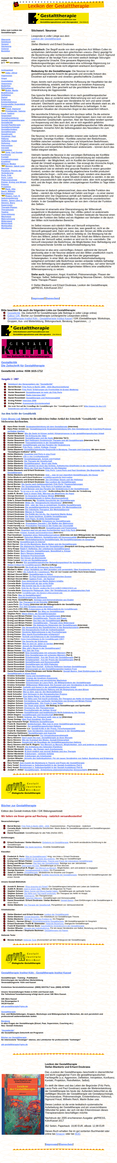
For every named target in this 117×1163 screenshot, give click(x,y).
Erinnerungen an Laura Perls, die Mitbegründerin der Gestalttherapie (58, 682)
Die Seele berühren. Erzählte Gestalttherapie (46, 516)
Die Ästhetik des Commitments (36, 572)
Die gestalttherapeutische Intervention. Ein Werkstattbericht (53, 507)
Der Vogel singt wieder (34, 705)
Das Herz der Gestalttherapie (46, 616)
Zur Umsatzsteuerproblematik (54, 735)
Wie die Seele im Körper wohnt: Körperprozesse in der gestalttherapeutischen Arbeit (64, 433)
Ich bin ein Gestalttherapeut (34, 560)
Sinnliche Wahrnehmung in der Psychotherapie (44, 632)
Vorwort (5, 44)
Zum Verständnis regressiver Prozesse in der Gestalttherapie (56, 731)
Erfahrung (6, 99)
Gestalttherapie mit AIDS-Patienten (41, 664)
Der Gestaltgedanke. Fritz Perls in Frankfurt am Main (46, 486)
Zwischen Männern (33, 898)
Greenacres (29, 896)
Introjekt (5, 148)
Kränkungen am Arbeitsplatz (38, 756)
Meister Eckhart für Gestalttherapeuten (24, 565)
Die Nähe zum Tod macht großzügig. (40, 893)
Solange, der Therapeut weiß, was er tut (43, 717)
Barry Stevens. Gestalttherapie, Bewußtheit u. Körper (46, 551)
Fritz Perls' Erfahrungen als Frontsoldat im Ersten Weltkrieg (50, 389)
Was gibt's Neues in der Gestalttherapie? (41, 648)
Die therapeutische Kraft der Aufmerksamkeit (43, 630)
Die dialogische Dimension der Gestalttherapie (42, 546)
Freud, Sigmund (13, 109)
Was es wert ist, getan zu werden (37, 643)
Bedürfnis (6, 86)
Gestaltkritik (7, 122)
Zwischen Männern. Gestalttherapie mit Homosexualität (50, 537)
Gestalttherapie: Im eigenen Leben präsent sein (42, 593)
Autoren (5, 49)
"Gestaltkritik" (7, 1030)
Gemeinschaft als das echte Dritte (38, 583)
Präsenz (5, 184)
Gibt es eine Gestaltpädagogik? (36, 456)
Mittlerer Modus (8, 164)
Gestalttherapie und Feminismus (61, 528)
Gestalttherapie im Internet (32, 542)
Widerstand (6, 221)
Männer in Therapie (34, 512)
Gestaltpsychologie (10, 127)
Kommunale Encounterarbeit (36, 403)
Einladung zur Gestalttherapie (56, 521)
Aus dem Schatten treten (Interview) (36, 606)
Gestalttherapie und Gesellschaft (37, 715)
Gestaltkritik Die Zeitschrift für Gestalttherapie (23, 364)
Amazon (60, 1134)
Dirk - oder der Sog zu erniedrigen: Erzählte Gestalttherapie (53, 505)
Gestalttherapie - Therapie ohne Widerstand (53, 623)
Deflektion (6, 95)
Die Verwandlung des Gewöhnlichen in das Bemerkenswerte (50, 627)
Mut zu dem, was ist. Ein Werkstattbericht (42, 692)
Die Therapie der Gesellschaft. (37, 905)
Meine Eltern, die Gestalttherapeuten (39, 614)
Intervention (6, 145)
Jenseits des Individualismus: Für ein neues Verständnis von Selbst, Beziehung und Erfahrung (68, 758)
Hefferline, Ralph (9, 141)
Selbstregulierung (9, 198)
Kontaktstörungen (9, 159)
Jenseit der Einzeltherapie (34, 646)
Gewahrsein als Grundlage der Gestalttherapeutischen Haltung (51, 742)
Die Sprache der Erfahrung (35, 641)
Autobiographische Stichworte (32, 597)
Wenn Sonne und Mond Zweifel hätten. (41, 891)
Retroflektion (7, 193)
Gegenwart (6, 115)
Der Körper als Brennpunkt (33, 558)
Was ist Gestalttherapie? (29, 595)
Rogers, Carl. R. (12, 196)
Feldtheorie (6, 106)
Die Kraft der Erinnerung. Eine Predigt (43, 567)
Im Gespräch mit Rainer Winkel (39, 496)
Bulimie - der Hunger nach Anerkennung (44, 749)
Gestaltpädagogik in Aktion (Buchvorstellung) (46, 498)
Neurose (5, 168)
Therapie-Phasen (9, 207)
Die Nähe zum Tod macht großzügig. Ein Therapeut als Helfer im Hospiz (57, 699)
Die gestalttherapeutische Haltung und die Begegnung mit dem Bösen (56, 689)
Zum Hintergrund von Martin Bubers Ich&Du (42, 581)
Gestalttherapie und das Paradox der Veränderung (46, 445)
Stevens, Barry (8, 203)
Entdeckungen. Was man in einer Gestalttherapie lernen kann (56, 724)
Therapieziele (7, 210)
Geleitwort (6, 42)
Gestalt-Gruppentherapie (13, 120)
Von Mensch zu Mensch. (46, 868)
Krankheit (5, 161)
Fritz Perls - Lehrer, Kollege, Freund (39, 447)
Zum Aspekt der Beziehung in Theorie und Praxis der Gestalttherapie (52, 763)
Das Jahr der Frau (30, 650)
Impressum (38, 298)
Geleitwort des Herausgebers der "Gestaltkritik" (30, 384)
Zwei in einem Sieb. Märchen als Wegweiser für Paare (49, 493)
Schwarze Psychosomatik (33, 555)
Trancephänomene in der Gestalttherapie (44, 442)
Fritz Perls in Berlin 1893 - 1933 (35, 826)
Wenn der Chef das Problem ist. (38, 919)
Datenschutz (52, 298)
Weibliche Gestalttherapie (42, 721)
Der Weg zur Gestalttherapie (51, 611)
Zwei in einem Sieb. (32, 889)
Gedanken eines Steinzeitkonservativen (41, 535)
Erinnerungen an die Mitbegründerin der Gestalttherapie (53, 609)
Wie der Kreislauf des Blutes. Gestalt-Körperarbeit (45, 740)
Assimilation (7, 81)
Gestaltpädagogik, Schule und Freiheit (42, 459)
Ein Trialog (25, 604)
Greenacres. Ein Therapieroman (39, 708)
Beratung (5, 1021)
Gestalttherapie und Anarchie (42, 733)
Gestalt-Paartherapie (11, 125)
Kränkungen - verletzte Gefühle (39, 754)
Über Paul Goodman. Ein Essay (36, 719)
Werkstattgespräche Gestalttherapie (48, 921)
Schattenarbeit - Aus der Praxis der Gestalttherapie (49, 657)
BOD (77, 1134)
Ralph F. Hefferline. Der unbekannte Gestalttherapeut (45, 549)
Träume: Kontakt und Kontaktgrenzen (36, 532)
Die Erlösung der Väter (36, 436)
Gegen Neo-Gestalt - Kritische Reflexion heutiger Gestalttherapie (55, 666)
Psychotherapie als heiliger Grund (40, 710)
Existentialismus (9, 102)
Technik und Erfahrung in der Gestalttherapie (43, 636)
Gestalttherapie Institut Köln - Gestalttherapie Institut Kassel (36, 972)
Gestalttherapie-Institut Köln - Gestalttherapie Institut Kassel (39, 318)
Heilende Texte (30, 940)
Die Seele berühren (33, 847)
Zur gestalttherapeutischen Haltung (44, 726)
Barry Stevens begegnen (32, 553)
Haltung (5, 138)
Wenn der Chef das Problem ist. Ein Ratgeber (45, 468)
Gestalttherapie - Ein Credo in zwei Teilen (43, 703)
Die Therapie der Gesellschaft (38, 461)
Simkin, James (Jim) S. (12, 200)
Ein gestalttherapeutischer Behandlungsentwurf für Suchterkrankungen (57, 562)
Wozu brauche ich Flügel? (36, 886)
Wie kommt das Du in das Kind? (37, 586)
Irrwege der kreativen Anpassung (41, 678)
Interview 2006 (29, 400)
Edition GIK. (13, 315)
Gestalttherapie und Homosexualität (43, 398)
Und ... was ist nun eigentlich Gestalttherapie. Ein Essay (71, 475)
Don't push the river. (30, 865)
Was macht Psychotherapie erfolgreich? (41, 634)
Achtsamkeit (7, 70)
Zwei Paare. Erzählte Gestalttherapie (42, 519)
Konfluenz (6, 154)
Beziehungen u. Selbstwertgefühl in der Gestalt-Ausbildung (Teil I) (51, 765)
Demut (4, 97)
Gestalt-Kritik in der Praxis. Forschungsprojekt (53, 728)
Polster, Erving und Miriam (13, 182)
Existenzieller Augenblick (13, 104)
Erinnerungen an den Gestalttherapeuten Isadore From (51, 669)
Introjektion (6, 150)
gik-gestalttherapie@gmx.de (14, 1006)
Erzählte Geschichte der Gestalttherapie (56, 500)
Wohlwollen (6, 226)
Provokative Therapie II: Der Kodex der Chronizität (49, 525)
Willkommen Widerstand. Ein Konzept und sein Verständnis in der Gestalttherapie (64, 685)
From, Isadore (7, 113)
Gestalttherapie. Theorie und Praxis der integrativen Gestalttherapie (62, 861)
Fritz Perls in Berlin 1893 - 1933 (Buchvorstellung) (45, 387)
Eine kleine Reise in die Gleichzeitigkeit (41, 696)
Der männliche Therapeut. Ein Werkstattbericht (47, 509)
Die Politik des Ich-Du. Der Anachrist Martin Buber (48, 514)
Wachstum (6, 216)
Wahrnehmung (8, 219)
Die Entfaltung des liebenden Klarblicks (43, 747)
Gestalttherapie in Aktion (41, 574)
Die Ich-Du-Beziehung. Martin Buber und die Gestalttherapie (48, 544)
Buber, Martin (11, 90)
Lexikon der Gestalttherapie (46, 38)
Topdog (4, 212)
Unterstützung (8, 214)
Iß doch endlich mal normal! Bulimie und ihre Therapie (50, 751)
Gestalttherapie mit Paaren (56, 930)
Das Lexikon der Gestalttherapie (60, 482)
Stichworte (6, 46)
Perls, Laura (6, 177)
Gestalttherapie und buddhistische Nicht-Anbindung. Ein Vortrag (54, 712)
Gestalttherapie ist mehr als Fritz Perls (44, 392)
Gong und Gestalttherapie (38, 676)
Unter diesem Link (11, 418)
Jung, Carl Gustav (13, 152)
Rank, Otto (10, 189)
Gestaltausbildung (9, 118)
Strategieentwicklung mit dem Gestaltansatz (46, 426)
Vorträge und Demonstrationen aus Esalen (54, 600)
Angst (4, 78)
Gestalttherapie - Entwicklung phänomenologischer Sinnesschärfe (56, 770)
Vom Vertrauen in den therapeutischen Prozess (45, 694)
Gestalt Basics (67, 900)
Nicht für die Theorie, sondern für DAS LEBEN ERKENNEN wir (49, 588)
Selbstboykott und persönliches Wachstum (46, 680)
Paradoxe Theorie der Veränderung (11, 172)
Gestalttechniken (9, 129)
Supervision (6, 205)
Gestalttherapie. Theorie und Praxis (50, 618)
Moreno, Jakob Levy (15, 166)
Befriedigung (7, 88)
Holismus (5, 143)
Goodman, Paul (8, 136)
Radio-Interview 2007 (36, 395)
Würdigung (6, 228)
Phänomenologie (9, 180)
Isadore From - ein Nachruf (42, 579)
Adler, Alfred (11, 73)
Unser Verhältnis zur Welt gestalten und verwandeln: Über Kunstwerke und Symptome (64, 569)
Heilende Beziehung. (55, 923)
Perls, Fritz (6, 175)
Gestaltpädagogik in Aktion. (37, 870)
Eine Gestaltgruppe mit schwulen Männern (45, 653)
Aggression (6, 75)
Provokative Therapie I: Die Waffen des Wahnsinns (49, 523)
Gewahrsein (6, 134)
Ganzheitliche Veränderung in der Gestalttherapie (62, 926)
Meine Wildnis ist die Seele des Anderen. (37, 859)
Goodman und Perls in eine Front (39, 454)
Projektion (6, 187)
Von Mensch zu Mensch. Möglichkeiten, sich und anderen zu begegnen (74, 744)
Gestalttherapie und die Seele (39, 438)
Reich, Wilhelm (8, 191)
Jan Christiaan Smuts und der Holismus (64, 479)
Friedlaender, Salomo (15, 111)
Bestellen (5, 51)
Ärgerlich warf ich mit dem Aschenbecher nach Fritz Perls (48, 530)
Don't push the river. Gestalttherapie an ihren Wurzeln (47, 738)
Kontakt (5, 157)
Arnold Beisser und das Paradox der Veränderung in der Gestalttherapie (55, 489)
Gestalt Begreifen (31, 917)
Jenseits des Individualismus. (37, 928)
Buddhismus (7, 93)
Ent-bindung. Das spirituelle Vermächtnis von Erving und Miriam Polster (58, 701)
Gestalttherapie (8, 132)
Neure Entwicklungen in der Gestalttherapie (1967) (42, 639)
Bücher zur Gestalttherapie (18, 805)
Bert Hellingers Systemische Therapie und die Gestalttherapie (54, 440)
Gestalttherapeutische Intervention (57, 477)
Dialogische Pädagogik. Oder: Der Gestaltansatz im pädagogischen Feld (56, 590)
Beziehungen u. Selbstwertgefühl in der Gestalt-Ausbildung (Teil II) (51, 767)
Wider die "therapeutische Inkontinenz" (43, 503)
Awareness (6, 83)
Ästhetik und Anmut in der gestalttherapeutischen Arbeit (49, 687)
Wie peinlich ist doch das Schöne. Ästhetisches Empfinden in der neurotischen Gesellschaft (67, 466)
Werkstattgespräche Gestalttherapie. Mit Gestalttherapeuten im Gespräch (59, 539)
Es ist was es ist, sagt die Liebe (34, 491)
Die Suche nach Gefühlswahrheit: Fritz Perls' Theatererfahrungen (52, 484)
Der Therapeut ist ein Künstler (34, 602)
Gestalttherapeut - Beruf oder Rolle (40, 463)
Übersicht (5, 39)
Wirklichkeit (6, 223)
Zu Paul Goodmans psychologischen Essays (50, 576)
